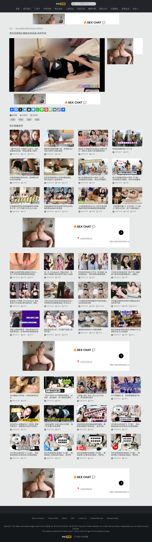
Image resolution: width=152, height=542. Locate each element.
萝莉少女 (104, 9)
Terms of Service (38, 518)
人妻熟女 (70, 9)
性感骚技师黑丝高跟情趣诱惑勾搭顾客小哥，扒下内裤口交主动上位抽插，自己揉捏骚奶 (24, 207)
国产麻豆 (27, 9)
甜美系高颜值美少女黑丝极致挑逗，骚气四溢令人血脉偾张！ (58, 178)
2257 (72, 518)
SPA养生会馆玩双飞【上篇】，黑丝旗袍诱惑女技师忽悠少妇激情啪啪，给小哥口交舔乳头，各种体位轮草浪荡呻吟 (24, 454)
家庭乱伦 (126, 9)
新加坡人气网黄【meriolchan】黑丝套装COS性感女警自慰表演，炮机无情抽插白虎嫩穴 (24, 302)
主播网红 (115, 9)
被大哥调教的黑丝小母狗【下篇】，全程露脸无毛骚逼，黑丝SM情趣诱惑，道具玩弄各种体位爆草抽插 (126, 178)
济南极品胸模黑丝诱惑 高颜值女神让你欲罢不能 (125, 302)
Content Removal (96, 518)
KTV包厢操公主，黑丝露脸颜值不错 (125, 395)
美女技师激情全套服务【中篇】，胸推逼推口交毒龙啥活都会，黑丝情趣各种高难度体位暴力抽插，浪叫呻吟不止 (91, 454)
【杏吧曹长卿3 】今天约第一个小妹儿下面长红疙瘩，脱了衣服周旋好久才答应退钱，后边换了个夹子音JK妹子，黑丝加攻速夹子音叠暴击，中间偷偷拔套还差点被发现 (126, 207)
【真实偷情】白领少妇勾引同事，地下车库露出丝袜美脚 (58, 425)
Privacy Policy (53, 518)
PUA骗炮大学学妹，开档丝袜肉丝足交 (24, 396)
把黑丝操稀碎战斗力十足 (122, 149)
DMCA (64, 518)
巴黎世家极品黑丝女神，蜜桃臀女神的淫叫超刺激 (24, 178)
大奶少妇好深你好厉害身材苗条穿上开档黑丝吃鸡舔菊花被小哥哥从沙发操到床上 (58, 302)
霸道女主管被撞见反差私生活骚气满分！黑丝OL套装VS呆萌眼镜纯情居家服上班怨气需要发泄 (92, 150)
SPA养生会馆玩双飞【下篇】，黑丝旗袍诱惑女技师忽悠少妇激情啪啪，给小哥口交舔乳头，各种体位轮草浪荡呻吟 (125, 425)
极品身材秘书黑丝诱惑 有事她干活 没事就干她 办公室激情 (126, 331)
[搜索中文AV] (83, 3)
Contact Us (82, 518)
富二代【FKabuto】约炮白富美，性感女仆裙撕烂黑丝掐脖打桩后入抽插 (58, 273)
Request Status (112, 518)
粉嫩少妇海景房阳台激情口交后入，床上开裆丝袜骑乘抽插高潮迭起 (24, 273)
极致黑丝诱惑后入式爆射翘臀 (90, 330)
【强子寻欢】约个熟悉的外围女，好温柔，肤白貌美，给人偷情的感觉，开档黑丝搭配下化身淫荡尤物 (58, 396)
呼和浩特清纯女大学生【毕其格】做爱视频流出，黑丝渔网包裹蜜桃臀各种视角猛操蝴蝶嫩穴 (92, 273)
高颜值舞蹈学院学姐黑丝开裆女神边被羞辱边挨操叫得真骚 (58, 207)
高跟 (29, 119)
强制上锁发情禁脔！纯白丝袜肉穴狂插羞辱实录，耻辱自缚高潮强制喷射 (24, 331)
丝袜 (12, 119)
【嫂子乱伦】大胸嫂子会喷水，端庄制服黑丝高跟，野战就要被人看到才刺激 (24, 150)
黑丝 (21, 119)
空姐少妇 (81, 9)
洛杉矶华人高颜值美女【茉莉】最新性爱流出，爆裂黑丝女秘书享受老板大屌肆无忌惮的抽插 (24, 425)
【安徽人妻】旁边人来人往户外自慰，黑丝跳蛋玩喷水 (90, 396)
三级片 (38, 9)
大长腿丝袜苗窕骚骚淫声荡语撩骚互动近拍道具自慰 (92, 302)
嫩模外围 (92, 9)
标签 (136, 9)
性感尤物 (48, 9)
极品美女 (59, 9)
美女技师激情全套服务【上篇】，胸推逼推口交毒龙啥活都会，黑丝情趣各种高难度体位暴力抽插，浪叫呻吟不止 (58, 454)
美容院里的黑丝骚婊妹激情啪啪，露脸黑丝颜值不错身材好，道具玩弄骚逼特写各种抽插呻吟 (91, 425)
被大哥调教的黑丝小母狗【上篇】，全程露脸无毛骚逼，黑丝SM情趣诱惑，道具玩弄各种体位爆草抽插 (92, 178)
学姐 (37, 119)
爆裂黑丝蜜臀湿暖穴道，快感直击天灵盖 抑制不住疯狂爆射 (58, 150)
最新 (18, 9)
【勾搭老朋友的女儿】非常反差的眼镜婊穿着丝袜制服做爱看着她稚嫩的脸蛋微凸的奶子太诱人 (92, 207)
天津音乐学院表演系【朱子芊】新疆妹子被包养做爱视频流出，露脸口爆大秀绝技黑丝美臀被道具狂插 (125, 273)
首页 (11, 29)
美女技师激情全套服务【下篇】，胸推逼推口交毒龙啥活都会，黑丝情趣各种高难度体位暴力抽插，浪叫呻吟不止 (125, 454)
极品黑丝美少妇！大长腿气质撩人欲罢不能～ (58, 331)
